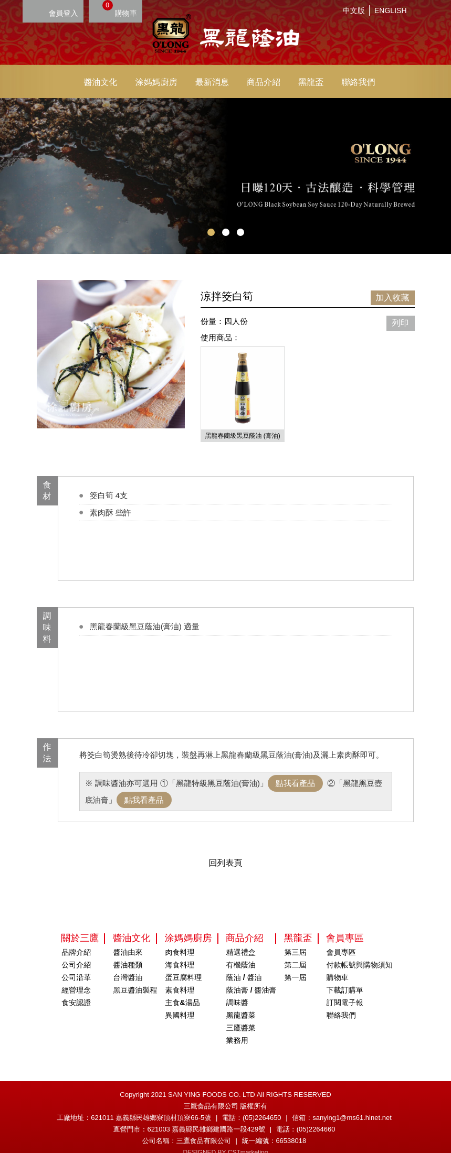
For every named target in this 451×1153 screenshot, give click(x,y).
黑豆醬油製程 (135, 977)
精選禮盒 (241, 939)
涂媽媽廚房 (156, 82)
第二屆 (296, 951)
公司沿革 (76, 964)
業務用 (237, 1027)
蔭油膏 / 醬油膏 (251, 977)
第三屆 (296, 939)
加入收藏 (393, 297)
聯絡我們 (358, 82)
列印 (400, 322)
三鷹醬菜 (241, 1014)
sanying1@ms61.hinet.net (352, 1104)
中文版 (354, 10)
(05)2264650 (262, 1104)
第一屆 (296, 964)
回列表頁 (226, 849)
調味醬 (237, 989)
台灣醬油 (127, 964)
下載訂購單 (345, 977)
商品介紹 (263, 82)
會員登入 (63, 13)
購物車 (119, 8)
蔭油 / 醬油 (244, 964)
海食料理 (180, 951)
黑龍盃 (310, 82)
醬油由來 (127, 939)
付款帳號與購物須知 (360, 951)
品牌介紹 (76, 939)
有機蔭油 (241, 951)
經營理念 (76, 977)
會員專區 (341, 939)
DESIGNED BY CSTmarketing (225, 1139)
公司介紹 (76, 951)
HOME (225, 35)
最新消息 (212, 82)
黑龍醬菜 (241, 1002)
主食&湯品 (182, 989)
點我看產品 (295, 770)
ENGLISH (390, 10)
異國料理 (180, 1002)
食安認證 (76, 989)
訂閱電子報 (345, 989)
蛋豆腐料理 (183, 964)
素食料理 (180, 977)
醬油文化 (101, 82)
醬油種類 (127, 951)
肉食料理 (180, 939)
